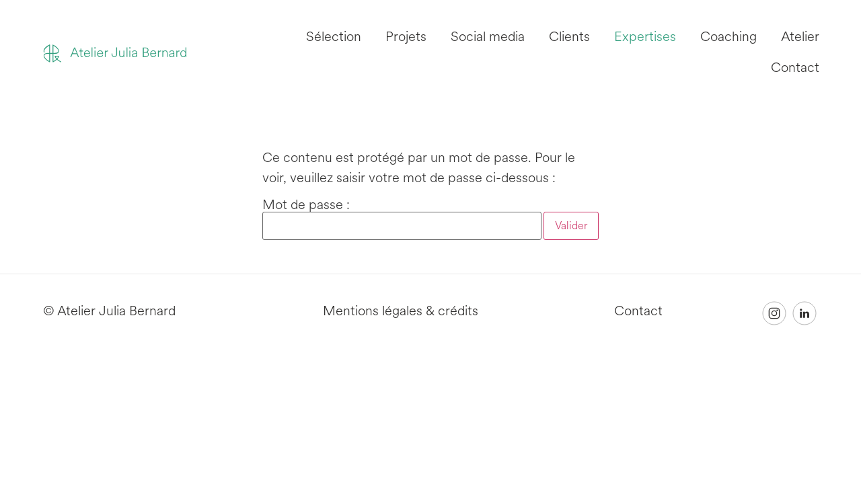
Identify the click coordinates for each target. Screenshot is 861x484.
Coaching (728, 36)
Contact (795, 67)
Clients (569, 36)
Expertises (645, 36)
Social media (488, 36)
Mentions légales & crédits (400, 311)
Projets (405, 36)
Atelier (800, 36)
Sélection (333, 36)
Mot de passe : (401, 219)
